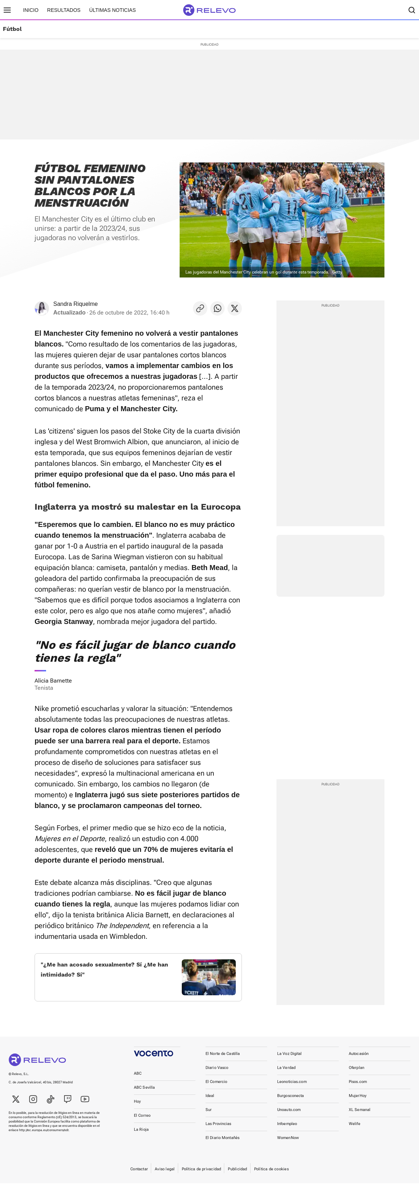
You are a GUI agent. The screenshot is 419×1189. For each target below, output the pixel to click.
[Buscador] (412, 10)
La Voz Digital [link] (289, 1059)
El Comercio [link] (216, 1087)
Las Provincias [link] (218, 1129)
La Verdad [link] (286, 1073)
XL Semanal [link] (359, 1115)
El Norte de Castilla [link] (223, 1059)
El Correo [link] (142, 1121)
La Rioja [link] (141, 1135)
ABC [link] (137, 1079)
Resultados (64, 10)
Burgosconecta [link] (290, 1101)
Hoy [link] (137, 1107)
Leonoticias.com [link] (292, 1087)
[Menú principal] (7, 10)
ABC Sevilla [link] (144, 1093)
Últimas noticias (112, 10)
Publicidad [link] (237, 1174)
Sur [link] (209, 1115)
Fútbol (12, 29)
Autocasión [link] (359, 1059)
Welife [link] (354, 1129)
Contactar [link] (139, 1174)
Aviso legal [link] (165, 1174)
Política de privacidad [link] (201, 1174)
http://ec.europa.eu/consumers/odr (43, 1136)
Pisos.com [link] (358, 1087)
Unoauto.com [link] (289, 1115)
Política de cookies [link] (271, 1174)
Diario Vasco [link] (217, 1073)
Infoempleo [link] (287, 1129)
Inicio (31, 10)
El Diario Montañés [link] (222, 1143)
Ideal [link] (210, 1101)
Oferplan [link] (356, 1073)
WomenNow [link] (288, 1143)
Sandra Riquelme (75, 304)
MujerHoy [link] (357, 1101)
